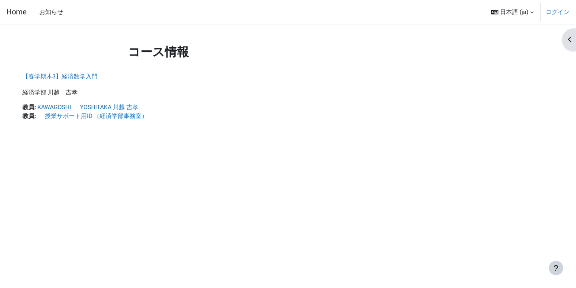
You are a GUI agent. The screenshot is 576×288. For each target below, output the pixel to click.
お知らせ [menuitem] (51, 12)
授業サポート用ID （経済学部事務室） (101, 116)
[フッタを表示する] (556, 268)
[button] (512, 12)
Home (16, 12)
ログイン (558, 12)
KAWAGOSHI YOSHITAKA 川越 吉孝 (97, 107)
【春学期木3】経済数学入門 (68, 76)
